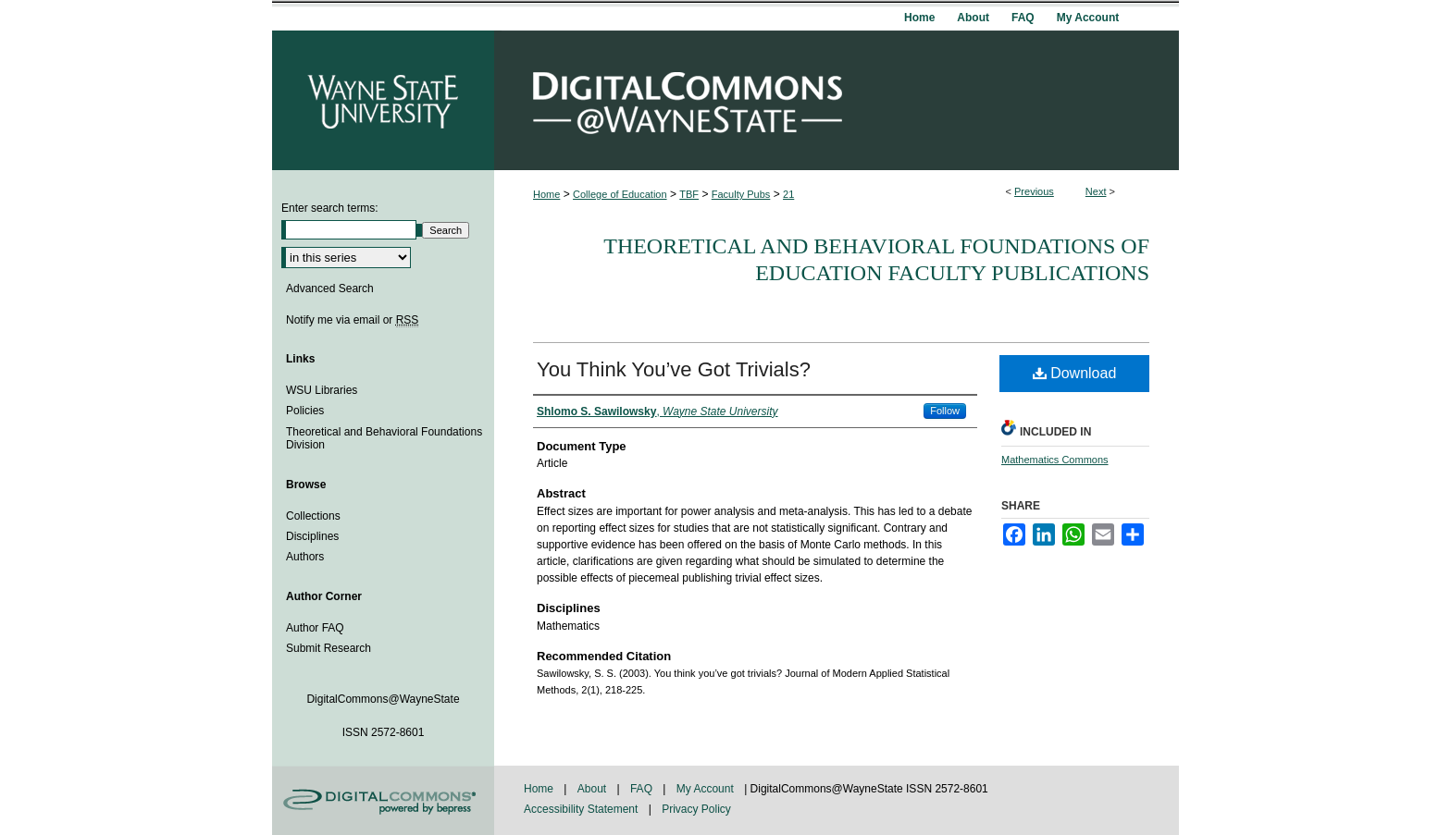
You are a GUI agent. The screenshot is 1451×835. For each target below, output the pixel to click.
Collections (313, 516)
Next (1096, 191)
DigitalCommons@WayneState (836, 100)
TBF (689, 194)
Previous (1034, 191)
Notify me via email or (352, 319)
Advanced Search (330, 288)
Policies (305, 410)
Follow (945, 410)
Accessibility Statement (582, 809)
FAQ (642, 788)
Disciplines (312, 536)
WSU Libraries (321, 390)
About (593, 788)
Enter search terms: (329, 208)
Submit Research (328, 648)
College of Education (620, 194)
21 (788, 194)
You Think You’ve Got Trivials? (674, 369)
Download (1075, 373)
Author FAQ (315, 627)
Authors (305, 556)
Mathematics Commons (1055, 459)
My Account (706, 788)
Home (546, 194)
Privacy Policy (696, 809)
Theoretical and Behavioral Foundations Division (384, 438)
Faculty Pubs (741, 194)
